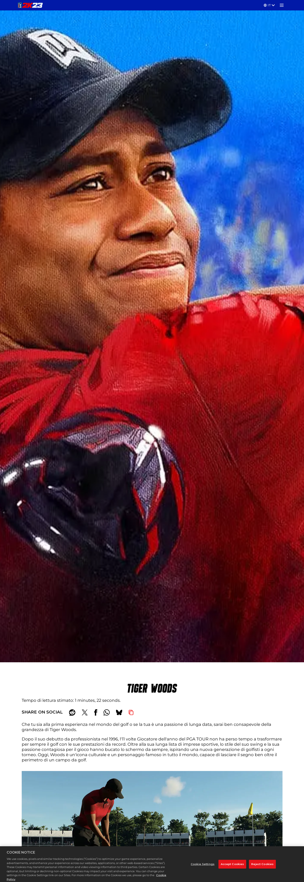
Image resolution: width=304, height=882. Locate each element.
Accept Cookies (232, 869)
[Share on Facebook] (95, 712)
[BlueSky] (119, 712)
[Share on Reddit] (72, 712)
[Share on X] (85, 712)
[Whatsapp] (106, 712)
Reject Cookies (262, 869)
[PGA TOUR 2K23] (30, 5)
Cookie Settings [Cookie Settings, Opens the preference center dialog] (202, 869)
